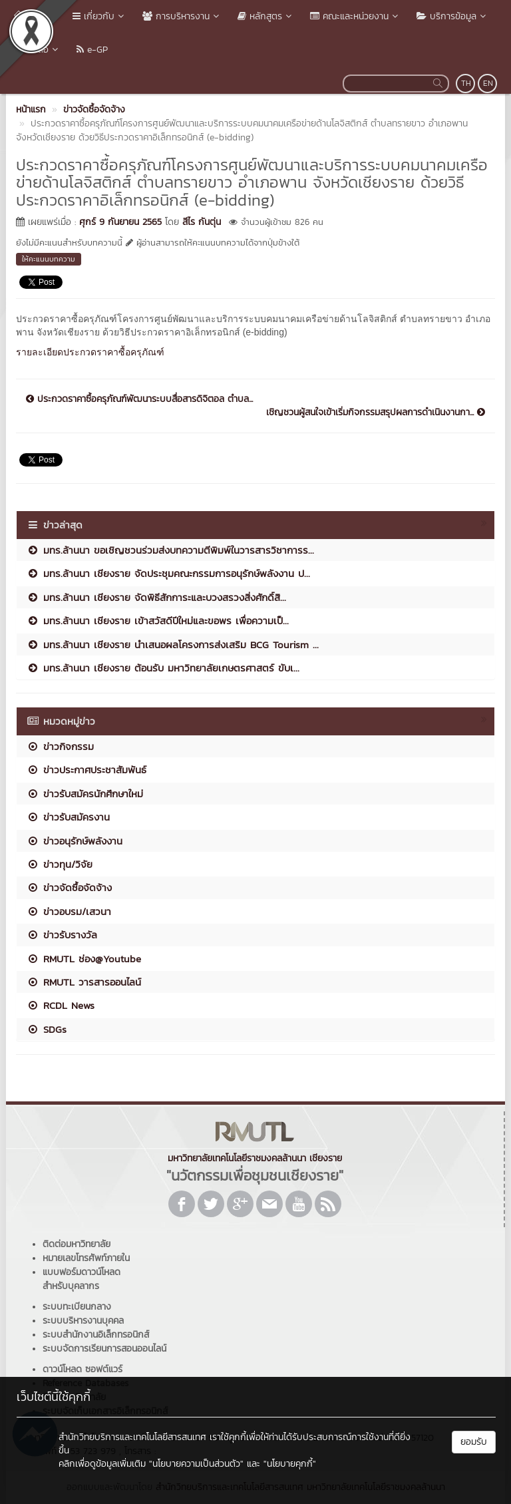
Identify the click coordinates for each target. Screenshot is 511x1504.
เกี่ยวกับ (99, 16)
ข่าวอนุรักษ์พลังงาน (74, 840)
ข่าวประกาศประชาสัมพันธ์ (86, 769)
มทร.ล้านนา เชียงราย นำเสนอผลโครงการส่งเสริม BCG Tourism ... (173, 644)
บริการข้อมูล (452, 16)
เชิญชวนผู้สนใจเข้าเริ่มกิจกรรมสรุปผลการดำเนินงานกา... (375, 412)
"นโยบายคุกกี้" (289, 1464)
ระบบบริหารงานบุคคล (83, 1321)
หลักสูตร (266, 16)
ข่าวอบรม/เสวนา (69, 911)
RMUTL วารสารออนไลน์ (84, 982)
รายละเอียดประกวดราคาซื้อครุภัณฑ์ (90, 352)
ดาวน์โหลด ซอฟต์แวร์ (82, 1369)
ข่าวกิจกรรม (60, 746)
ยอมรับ (473, 1442)
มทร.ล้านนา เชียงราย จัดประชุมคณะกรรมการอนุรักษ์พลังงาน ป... (168, 573)
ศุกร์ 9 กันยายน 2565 (120, 222)
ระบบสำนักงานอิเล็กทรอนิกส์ (96, 1335)
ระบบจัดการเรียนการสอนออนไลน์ (104, 1349)
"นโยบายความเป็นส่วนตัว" (196, 1464)
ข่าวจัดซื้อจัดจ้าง (69, 887)
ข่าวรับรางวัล (62, 934)
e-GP (92, 50)
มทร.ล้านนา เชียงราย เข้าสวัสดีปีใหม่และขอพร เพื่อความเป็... (158, 620)
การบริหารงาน (182, 16)
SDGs (47, 1029)
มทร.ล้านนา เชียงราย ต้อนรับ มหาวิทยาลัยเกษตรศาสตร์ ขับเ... (163, 667)
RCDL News (60, 1005)
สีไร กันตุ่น (201, 222)
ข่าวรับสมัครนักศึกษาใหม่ (85, 793)
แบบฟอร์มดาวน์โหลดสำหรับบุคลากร (81, 1279)
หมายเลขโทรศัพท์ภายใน (86, 1258)
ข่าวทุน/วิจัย (59, 864)
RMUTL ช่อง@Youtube (84, 958)
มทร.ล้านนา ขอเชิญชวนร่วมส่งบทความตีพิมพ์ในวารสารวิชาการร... (170, 550)
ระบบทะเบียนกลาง (77, 1307)
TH (466, 83)
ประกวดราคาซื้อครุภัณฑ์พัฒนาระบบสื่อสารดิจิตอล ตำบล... (139, 399)
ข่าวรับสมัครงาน (68, 817)
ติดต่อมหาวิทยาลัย (76, 1244)
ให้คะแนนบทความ (48, 259)
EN (488, 83)
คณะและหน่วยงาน (355, 16)
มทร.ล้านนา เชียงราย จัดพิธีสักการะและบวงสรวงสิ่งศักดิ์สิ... (156, 597)
